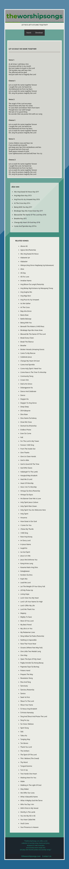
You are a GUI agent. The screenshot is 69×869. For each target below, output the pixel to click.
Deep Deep (24, 407)
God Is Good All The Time (29, 464)
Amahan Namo (25, 280)
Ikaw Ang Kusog (26, 537)
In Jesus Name (25, 544)
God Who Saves (26, 468)
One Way (23, 655)
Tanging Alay (25, 739)
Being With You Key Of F (23, 207)
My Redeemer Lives (27, 632)
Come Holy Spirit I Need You (30, 368)
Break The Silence (27, 342)
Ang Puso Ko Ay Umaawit (29, 300)
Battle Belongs (25, 319)
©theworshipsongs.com (31, 856)
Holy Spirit (24, 514)
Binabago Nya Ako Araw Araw (31, 330)
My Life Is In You (26, 628)
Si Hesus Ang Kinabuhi (28, 709)
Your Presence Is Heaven (29, 827)
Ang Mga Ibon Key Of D (23, 195)
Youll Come (24, 823)
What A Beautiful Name (29, 797)
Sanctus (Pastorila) (27, 690)
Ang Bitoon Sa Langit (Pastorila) (32, 284)
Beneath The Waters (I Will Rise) (32, 326)
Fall (21, 437)
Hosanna (23, 518)
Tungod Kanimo (26, 766)
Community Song (26, 376)
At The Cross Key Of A (22, 203)
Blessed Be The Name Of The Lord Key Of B (30, 215)
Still (21, 732)
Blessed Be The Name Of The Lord (33, 334)
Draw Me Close (26, 422)
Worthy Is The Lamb (27, 812)
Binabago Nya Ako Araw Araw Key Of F (28, 211)
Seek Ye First (25, 697)
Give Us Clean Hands (28, 456)
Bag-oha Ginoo (26, 311)
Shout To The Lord (27, 701)
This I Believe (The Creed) (29, 758)
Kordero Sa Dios (26, 575)
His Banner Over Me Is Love (30, 498)
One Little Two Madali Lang (30, 651)
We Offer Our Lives (27, 793)
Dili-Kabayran (25, 410)
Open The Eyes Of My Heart (30, 659)
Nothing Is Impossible (28, 640)
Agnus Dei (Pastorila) (28, 250)
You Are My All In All (27, 816)
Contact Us (46, 856)
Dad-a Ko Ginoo (26, 384)
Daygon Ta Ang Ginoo (28, 403)
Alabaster (24, 261)
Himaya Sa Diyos (26, 495)
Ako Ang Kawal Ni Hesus (29, 254)
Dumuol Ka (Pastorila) (28, 426)
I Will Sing (24, 533)
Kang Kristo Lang (26, 563)
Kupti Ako (24, 579)
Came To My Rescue (27, 353)
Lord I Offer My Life (27, 605)
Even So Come (25, 433)
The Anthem (24, 751)
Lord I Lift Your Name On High (31, 602)
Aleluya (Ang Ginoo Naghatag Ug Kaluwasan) (37, 265)
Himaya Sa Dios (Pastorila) (30, 491)
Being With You (26, 323)
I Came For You (25, 525)
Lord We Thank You (27, 609)
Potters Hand (25, 670)
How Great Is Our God (28, 521)
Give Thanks (24, 452)
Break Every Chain (27, 338)
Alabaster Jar (25, 258)
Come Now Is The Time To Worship (33, 372)
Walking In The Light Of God (30, 785)
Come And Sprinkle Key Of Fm (25, 226)
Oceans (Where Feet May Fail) (31, 648)
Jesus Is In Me (25, 556)
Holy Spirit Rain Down (28, 506)
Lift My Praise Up (26, 590)
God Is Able (24, 460)
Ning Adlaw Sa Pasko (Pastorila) (32, 636)
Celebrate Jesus (26, 357)
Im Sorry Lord (25, 540)
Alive (22, 269)
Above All (24, 246)
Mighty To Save (26, 617)
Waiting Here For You (28, 778)
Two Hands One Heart (28, 774)
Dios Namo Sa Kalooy (28, 418)
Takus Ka (23, 735)
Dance (22, 395)
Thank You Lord (26, 747)
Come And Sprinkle (27, 365)
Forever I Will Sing (27, 445)
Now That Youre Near (28, 644)
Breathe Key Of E (20, 218)
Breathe (23, 345)
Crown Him (24, 380)
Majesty (23, 613)
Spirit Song (24, 728)
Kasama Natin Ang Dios (29, 567)
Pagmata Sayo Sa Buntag (29, 667)
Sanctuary (24, 686)
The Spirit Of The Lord (28, 755)
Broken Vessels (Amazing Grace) (32, 349)
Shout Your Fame (26, 705)
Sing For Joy (24, 720)
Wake (22, 781)
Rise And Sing (25, 682)
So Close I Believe (27, 724)
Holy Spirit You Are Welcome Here (33, 510)
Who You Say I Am (27, 804)
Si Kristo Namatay (27, 712)
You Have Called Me (27, 819)
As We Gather (25, 303)
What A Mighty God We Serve (31, 800)
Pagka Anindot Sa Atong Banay (31, 663)
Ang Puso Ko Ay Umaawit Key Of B (27, 199)
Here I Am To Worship (28, 487)
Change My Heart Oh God (30, 361)
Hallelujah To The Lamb (29, 472)
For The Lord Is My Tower (29, 441)
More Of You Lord (26, 621)
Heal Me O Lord (26, 479)
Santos (23, 693)
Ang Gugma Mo (26, 292)
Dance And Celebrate (28, 391)
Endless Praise (25, 430)
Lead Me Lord (25, 582)
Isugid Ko (23, 548)
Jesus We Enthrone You (28, 560)
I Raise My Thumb (26, 529)
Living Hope (24, 594)
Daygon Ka (24, 399)
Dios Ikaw (24, 414)
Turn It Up (24, 770)
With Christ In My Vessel (29, 808)
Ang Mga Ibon (25, 296)
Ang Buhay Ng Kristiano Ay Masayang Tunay (36, 288)
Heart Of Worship (26, 483)
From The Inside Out (27, 449)
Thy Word (24, 762)
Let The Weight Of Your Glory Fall (32, 586)
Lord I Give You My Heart (29, 598)
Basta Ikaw (24, 315)
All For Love (24, 277)
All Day (23, 273)
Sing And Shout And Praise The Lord (33, 716)
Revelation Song (26, 678)
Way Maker (24, 789)
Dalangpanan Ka (26, 388)
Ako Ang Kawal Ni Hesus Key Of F (26, 192)
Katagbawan (25, 571)
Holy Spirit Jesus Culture (29, 502)
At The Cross (25, 307)
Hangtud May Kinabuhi (28, 475)
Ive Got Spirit (25, 552)
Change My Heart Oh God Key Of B (27, 222)
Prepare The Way (26, 674)
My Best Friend (26, 625)
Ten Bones (24, 743)
